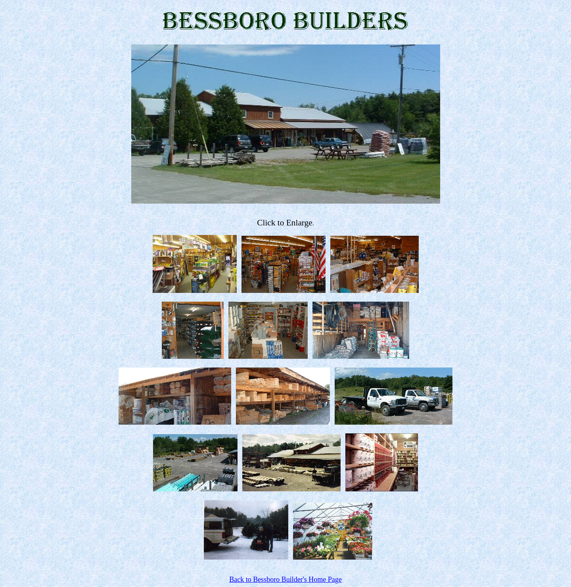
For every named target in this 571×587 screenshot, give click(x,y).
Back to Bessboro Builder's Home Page (285, 579)
